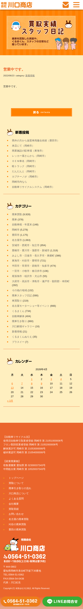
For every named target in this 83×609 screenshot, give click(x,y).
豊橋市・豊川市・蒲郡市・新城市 (30, 250)
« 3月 (10, 400)
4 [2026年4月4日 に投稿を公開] (61, 379)
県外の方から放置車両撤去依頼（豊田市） (36, 140)
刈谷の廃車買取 (17, 524)
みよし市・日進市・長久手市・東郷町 (33, 255)
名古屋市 (17, 240)
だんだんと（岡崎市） (24, 171)
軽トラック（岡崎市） (24, 166)
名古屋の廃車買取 (19, 519)
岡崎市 (15, 229)
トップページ (16, 477)
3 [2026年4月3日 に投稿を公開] (51, 379)
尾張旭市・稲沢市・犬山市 (27, 276)
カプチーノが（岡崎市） (25, 176)
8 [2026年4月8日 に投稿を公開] (31, 383)
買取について (16, 483)
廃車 (14, 219)
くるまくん (18, 311)
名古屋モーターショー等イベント (30, 305)
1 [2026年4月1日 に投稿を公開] (31, 379)
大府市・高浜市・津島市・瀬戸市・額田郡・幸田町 (41, 281)
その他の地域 (19, 290)
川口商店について (19, 493)
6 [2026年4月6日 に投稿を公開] (12, 383)
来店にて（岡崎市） (23, 145)
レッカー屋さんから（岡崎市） (29, 155)
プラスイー (18, 341)
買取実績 (14, 509)
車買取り (17, 300)
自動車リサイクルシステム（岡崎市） (33, 186)
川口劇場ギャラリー (23, 326)
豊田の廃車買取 (17, 529)
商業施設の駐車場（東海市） (28, 150)
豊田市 (15, 234)
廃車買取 (17, 214)
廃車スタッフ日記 (22, 295)
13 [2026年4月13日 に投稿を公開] (12, 387)
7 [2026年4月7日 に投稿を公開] (22, 383)
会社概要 (14, 503)
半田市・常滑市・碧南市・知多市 (30, 265)
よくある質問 (16, 498)
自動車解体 (18, 316)
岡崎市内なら (19, 181)
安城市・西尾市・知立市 (25, 245)
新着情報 (30, 75)
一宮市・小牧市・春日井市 (27, 270)
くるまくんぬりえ (22, 336)
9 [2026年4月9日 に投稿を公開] (41, 383)
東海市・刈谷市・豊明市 (25, 260)
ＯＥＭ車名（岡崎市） (24, 161)
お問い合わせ (16, 514)
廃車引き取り (19, 321)
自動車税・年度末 (22, 224)
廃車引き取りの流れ (20, 488)
